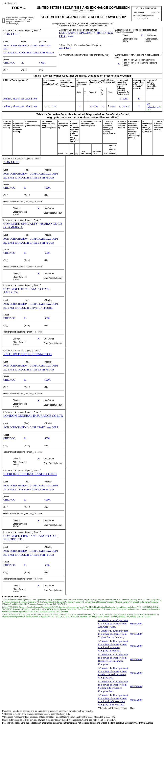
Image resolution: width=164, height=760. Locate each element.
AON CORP (11, 34)
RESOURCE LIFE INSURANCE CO (27, 354)
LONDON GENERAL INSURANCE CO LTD (33, 415)
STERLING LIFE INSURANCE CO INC (30, 474)
